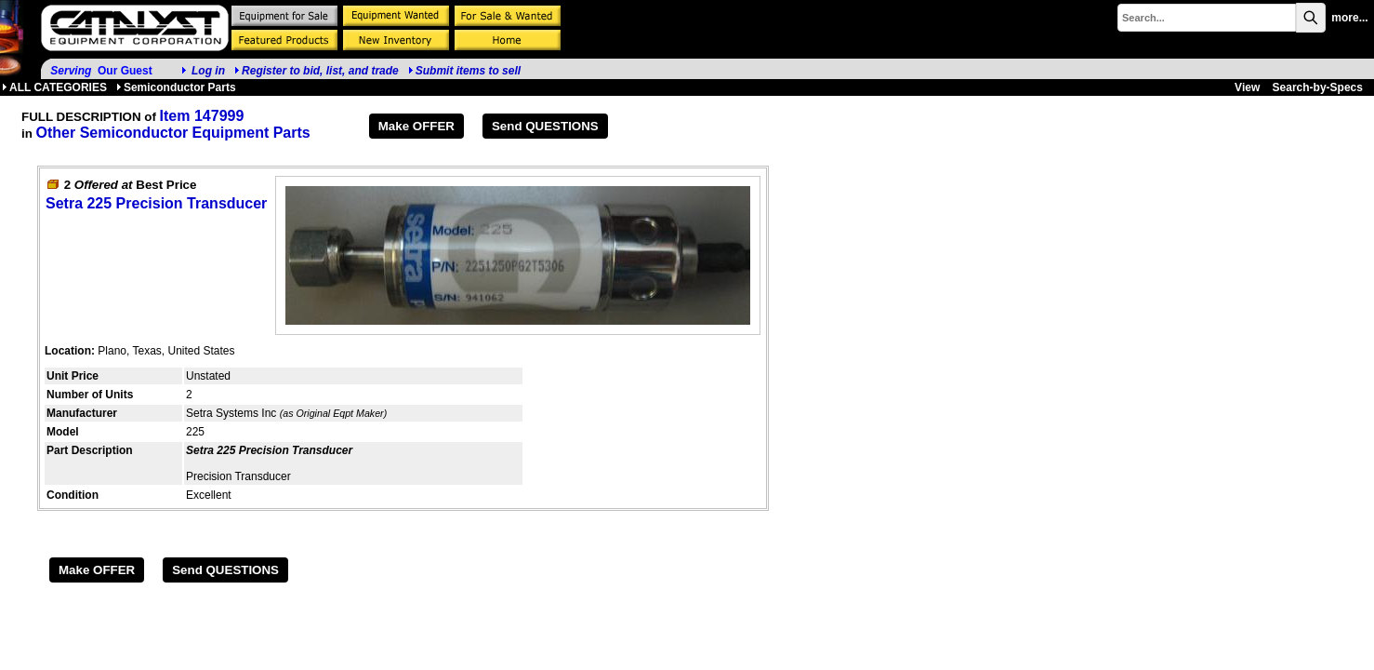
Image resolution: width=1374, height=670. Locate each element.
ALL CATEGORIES (54, 87)
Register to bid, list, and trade (320, 70)
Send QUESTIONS (545, 126)
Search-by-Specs (1318, 87)
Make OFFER (416, 126)
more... (1349, 17)
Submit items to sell (464, 70)
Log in (208, 70)
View (1247, 87)
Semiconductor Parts (176, 87)
